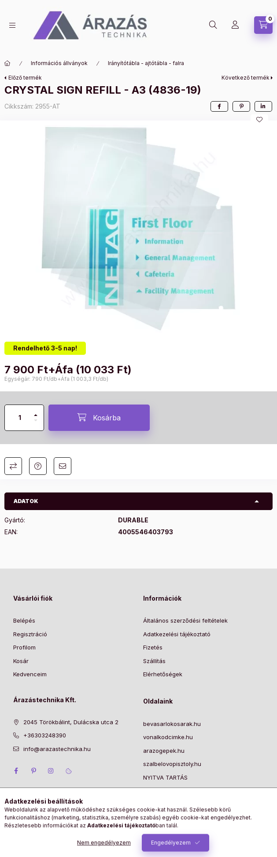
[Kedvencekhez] (259, 119)
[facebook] (219, 106)
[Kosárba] (99, 418)
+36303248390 (44, 735)
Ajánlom (62, 466)
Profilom (24, 647)
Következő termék (246, 77)
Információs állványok (59, 63)
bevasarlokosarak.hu (172, 723)
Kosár (21, 660)
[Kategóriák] (12, 25)
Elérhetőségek (162, 674)
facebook (16, 771)
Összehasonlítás (13, 466)
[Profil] (235, 25)
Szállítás (154, 660)
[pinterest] (241, 106)
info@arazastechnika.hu (57, 748)
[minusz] (35, 424)
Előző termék (25, 77)
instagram (51, 771)
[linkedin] (263, 106)
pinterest (33, 771)
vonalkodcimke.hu (168, 736)
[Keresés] (213, 25)
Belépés (24, 620)
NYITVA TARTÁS (165, 777)
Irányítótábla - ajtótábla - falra (146, 63)
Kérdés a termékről (38, 466)
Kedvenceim (30, 674)
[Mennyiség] (20, 417)
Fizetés (153, 647)
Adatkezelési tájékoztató (177, 634)
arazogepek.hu (164, 750)
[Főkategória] (7, 63)
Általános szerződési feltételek (185, 620)
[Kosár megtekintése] (263, 25)
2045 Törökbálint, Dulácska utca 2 (70, 722)
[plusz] (35, 411)
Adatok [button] (26, 501)
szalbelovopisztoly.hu (172, 763)
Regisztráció (30, 634)
